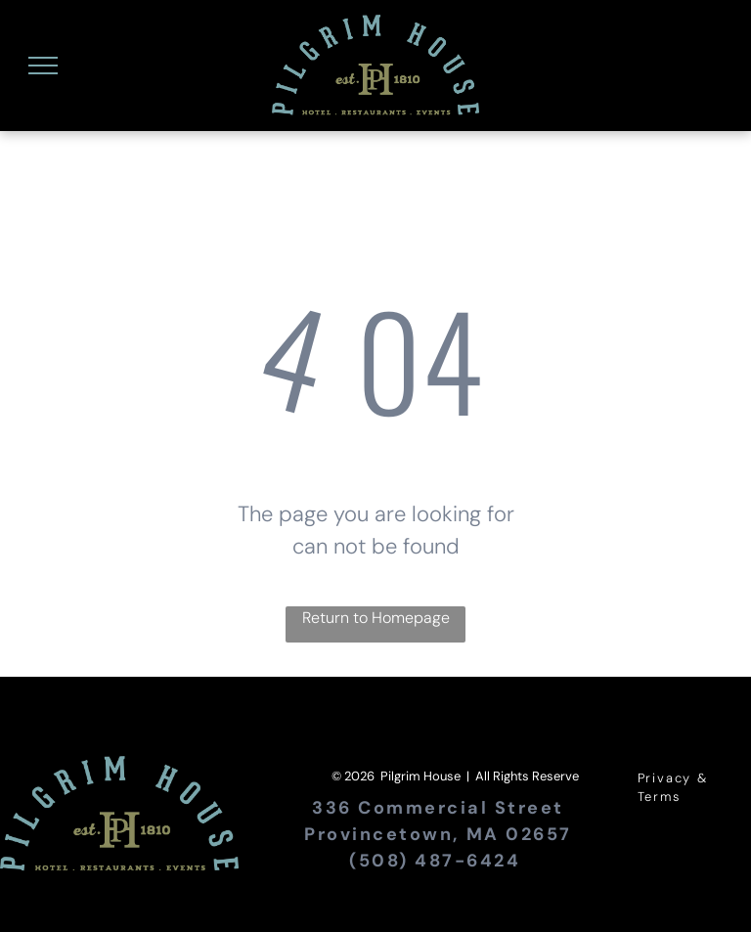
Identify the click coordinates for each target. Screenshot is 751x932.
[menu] (43, 65)
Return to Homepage (376, 617)
